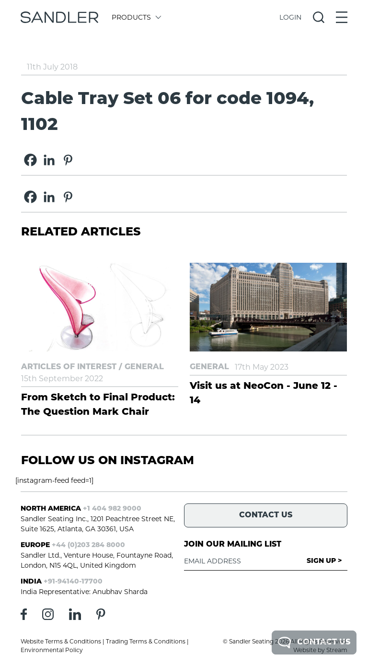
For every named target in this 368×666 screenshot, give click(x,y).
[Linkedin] (49, 160)
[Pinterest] (67, 160)
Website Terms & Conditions (61, 641)
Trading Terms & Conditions (145, 641)
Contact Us (314, 642)
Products (136, 17)
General (144, 367)
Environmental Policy (52, 650)
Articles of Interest (68, 367)
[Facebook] (30, 160)
